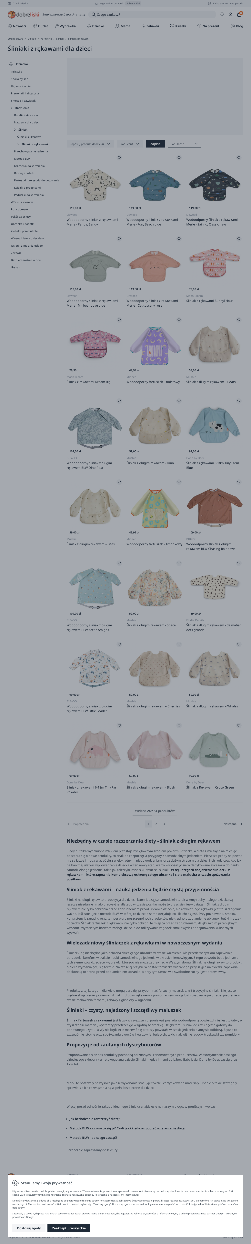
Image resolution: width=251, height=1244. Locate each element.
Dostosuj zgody (29, 1228)
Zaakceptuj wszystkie (69, 1228)
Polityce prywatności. (145, 1213)
